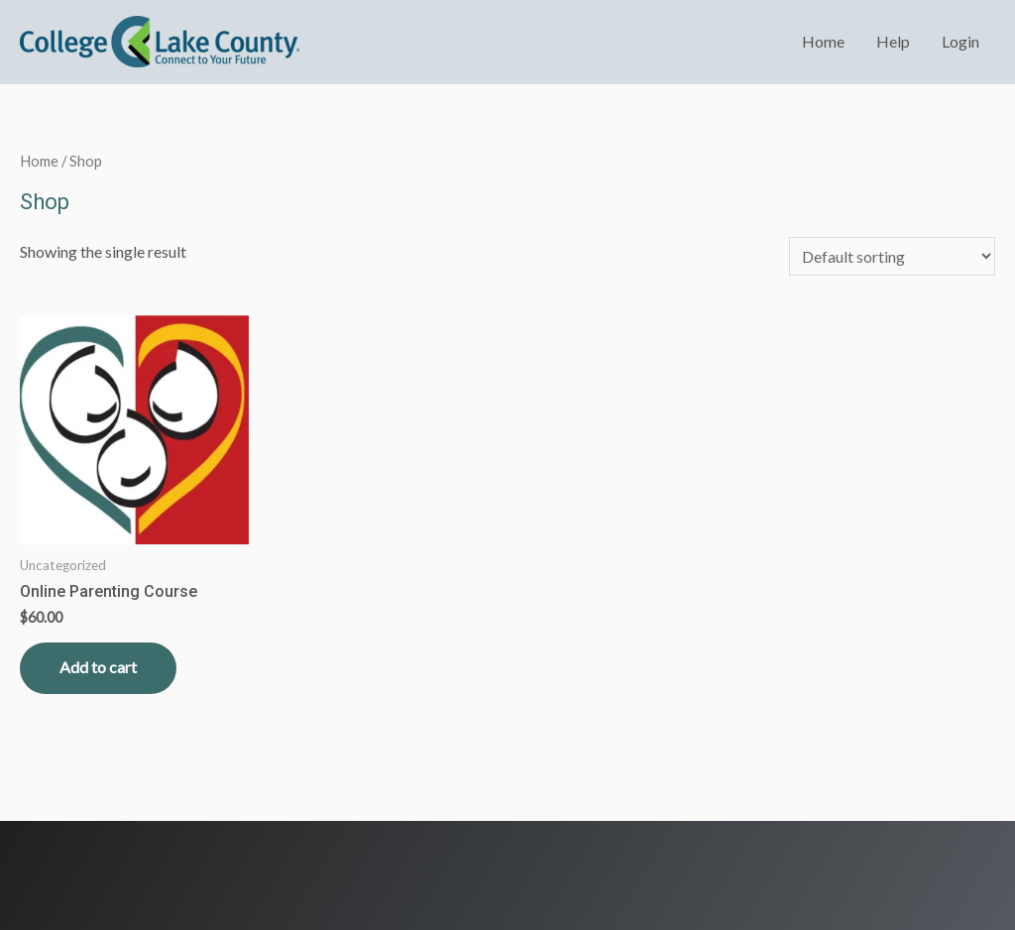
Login (960, 41)
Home (823, 41)
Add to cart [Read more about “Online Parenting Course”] (98, 666)
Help (893, 41)
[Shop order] (892, 256)
